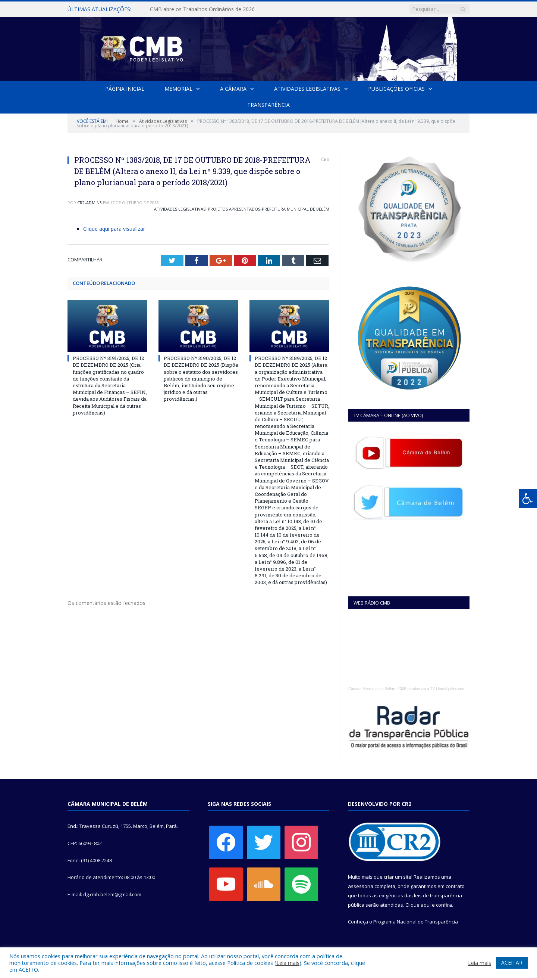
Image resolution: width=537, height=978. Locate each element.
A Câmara (233, 88)
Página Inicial (124, 88)
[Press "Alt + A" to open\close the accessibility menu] (528, 498)
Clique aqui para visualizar (114, 228)
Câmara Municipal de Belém (371, 689)
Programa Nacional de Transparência (415, 921)
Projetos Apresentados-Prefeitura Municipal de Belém (268, 209)
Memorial (178, 88)
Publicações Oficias (396, 88)
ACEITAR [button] (511, 962)
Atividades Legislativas (307, 88)
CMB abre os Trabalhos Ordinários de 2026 (202, 9)
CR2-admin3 (89, 202)
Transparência (268, 104)
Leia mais (287, 962)
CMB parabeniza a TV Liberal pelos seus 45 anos (439, 689)
